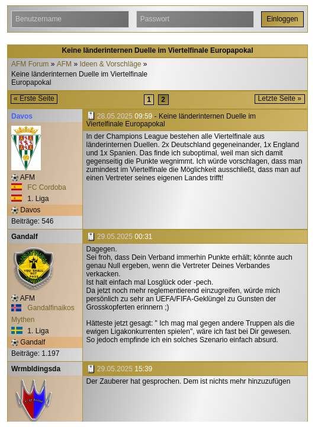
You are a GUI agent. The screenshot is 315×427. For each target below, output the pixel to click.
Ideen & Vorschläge (110, 64)
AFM (64, 64)
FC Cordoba (38, 187)
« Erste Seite (34, 98)
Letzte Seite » (279, 98)
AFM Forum (30, 64)
